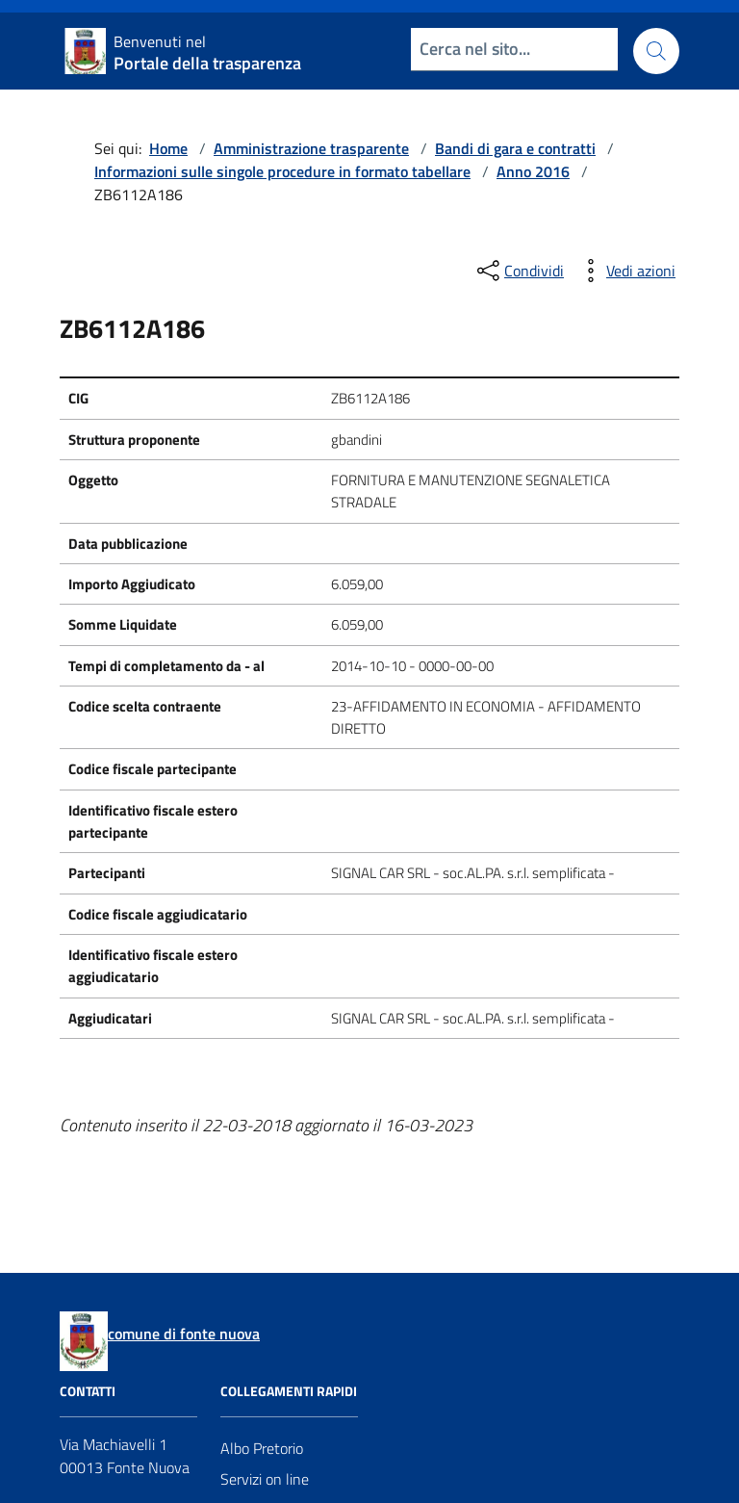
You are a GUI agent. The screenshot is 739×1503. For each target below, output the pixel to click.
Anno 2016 (533, 171)
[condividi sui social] (519, 270)
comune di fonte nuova (184, 1333)
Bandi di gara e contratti (515, 148)
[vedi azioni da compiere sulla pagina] (625, 270)
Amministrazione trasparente (311, 148)
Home (168, 148)
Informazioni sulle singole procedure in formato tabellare (282, 171)
